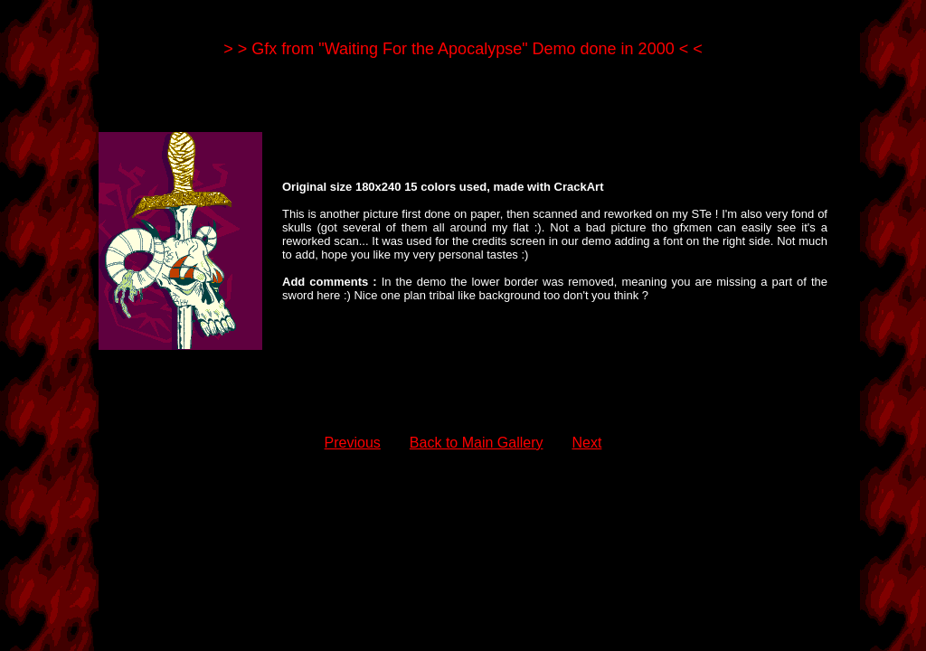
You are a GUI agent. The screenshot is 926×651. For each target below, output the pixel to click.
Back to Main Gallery (476, 442)
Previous (353, 442)
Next (586, 442)
